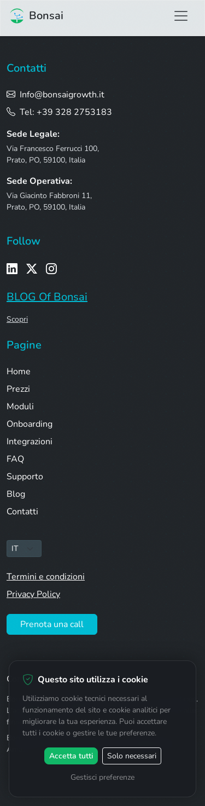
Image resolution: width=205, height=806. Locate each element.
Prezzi (18, 389)
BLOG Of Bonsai (47, 296)
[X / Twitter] (31, 269)
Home (19, 372)
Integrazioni (29, 442)
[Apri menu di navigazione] (181, 15)
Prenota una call (52, 624)
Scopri (17, 319)
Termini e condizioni (46, 577)
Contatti (22, 512)
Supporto (25, 477)
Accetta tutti (71, 756)
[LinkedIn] (12, 269)
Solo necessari (131, 756)
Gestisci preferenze (102, 777)
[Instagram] (51, 269)
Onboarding (29, 424)
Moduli (20, 407)
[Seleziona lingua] (24, 548)
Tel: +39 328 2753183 (59, 112)
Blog (16, 494)
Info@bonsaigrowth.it (55, 95)
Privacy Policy (33, 594)
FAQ (15, 459)
